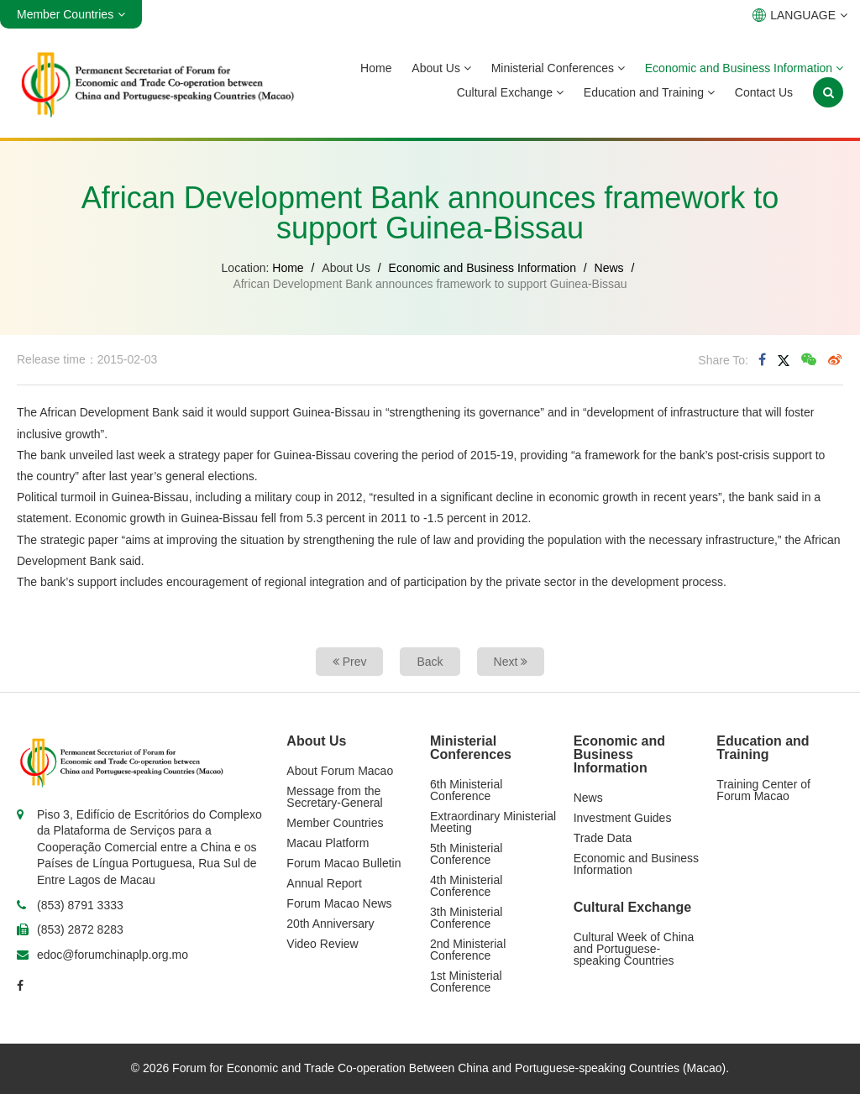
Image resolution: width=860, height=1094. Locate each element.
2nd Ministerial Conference (468, 949)
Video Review (322, 943)
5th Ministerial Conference (466, 853)
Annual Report (324, 883)
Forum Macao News (338, 903)
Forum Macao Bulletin (343, 863)
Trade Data (603, 838)
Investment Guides (623, 817)
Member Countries (334, 823)
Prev (350, 661)
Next (511, 661)
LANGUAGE (799, 15)
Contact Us (764, 92)
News (609, 268)
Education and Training (649, 92)
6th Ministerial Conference (466, 790)
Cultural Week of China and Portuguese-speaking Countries (634, 948)
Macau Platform (327, 843)
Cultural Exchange (510, 92)
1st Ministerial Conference (466, 981)
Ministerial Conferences (558, 68)
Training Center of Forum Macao (763, 790)
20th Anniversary (330, 923)
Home (375, 68)
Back (430, 661)
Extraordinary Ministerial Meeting (493, 822)
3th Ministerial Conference (466, 917)
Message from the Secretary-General (334, 796)
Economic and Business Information (744, 68)
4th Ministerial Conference (466, 885)
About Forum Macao (339, 770)
